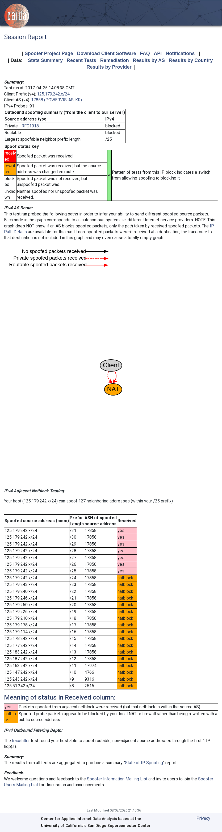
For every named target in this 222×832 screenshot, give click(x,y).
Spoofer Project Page (49, 53)
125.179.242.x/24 (53, 94)
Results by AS (149, 60)
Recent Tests (81, 60)
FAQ (145, 53)
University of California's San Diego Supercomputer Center (95, 825)
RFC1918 (30, 125)
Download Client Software (106, 53)
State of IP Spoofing (144, 762)
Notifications (180, 53)
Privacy (203, 818)
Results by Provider (108, 67)
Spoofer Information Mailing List (117, 778)
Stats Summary (45, 60)
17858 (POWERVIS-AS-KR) (56, 99)
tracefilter (21, 740)
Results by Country (191, 60)
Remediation (114, 60)
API (158, 53)
